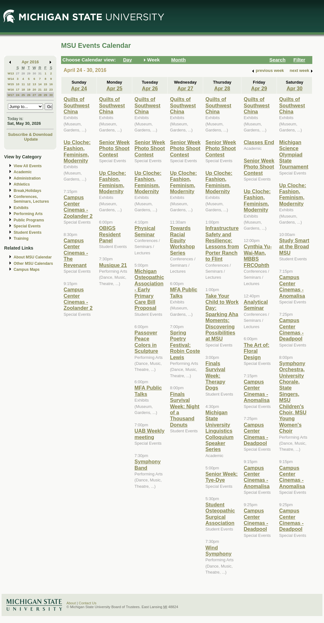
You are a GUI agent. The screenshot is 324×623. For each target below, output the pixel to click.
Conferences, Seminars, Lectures (31, 199)
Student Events (27, 232)
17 (17, 89)
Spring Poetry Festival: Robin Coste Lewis (185, 345)
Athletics (22, 184)
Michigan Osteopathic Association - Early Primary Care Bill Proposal (149, 289)
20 (34, 89)
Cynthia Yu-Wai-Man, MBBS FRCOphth (258, 256)
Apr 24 (79, 88)
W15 (11, 84)
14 (40, 84)
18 (23, 89)
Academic (23, 172)
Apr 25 (114, 88)
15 (45, 84)
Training (21, 238)
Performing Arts (28, 214)
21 (40, 89)
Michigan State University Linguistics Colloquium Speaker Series (219, 431)
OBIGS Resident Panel (110, 234)
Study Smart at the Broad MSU (294, 247)
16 (51, 84)
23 (51, 89)
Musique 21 (113, 265)
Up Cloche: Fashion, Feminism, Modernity (77, 151)
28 (23, 73)
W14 (11, 78)
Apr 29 (259, 88)
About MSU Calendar (33, 257)
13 (34, 84)
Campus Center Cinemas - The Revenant (76, 253)
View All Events (28, 166)
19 (28, 89)
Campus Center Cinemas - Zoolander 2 (78, 206)
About (71, 603)
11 (23, 84)
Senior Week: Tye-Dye (221, 477)
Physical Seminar (144, 231)
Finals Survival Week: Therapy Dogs (215, 375)
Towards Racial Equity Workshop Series (182, 240)
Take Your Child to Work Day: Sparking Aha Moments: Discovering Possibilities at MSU (222, 317)
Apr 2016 (30, 62)
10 (17, 84)
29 (28, 73)
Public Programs (29, 220)
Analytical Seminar (256, 305)
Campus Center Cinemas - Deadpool (256, 434)
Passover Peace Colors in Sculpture (146, 342)
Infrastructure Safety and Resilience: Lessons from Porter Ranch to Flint (222, 243)
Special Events (27, 226)
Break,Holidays (27, 190)
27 (17, 73)
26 (28, 95)
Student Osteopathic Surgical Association (220, 514)
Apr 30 (294, 88)
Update (31, 139)
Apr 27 (185, 88)
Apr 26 (150, 88)
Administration (27, 178)
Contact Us (88, 603)
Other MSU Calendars (33, 263)
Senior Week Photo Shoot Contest (114, 148)
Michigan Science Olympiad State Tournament (293, 154)
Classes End (259, 142)
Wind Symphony (218, 550)
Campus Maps (27, 269)
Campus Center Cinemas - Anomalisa (257, 391)
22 (45, 89)
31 (40, 73)
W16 (11, 89)
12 (28, 84)
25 (23, 95)
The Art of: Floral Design (256, 351)
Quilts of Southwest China (77, 105)
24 (17, 95)
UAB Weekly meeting (149, 434)
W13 (11, 73)
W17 (11, 95)
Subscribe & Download (30, 134)
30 (34, 73)
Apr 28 (222, 88)
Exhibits (21, 208)
